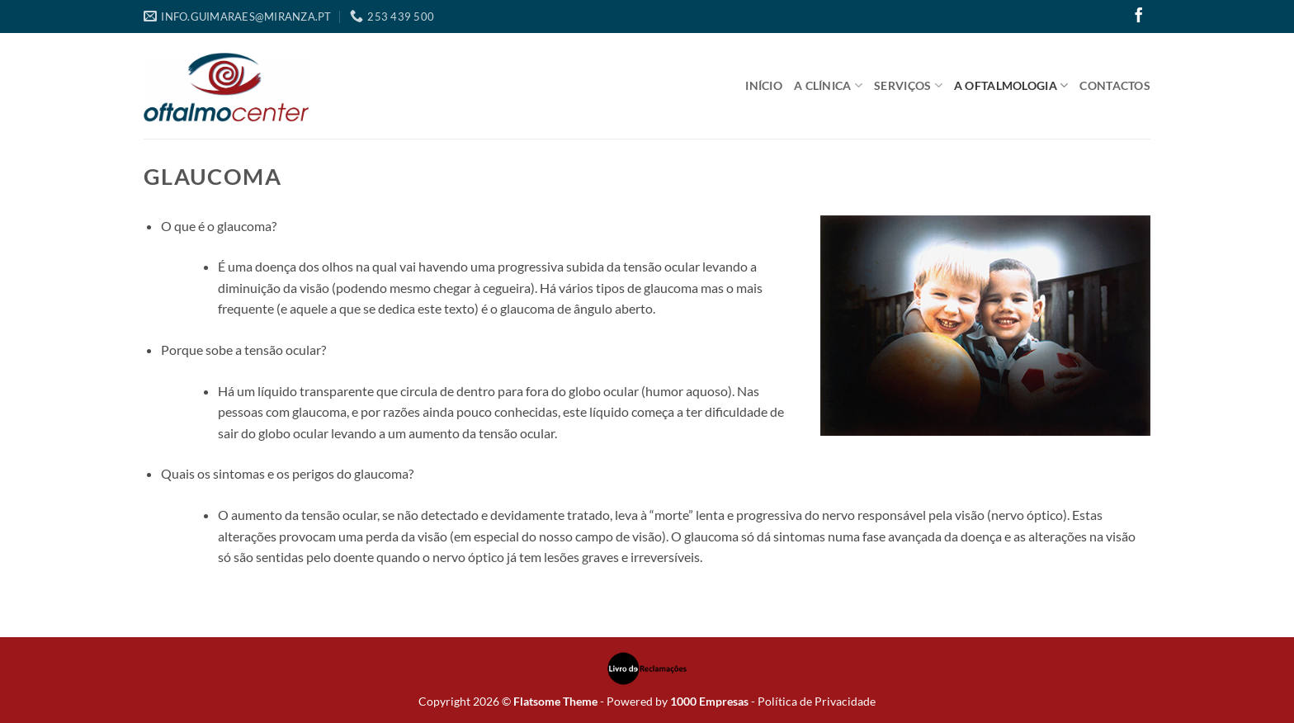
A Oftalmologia (1011, 85)
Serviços (908, 85)
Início (763, 85)
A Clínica (828, 85)
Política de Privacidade (817, 701)
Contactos (1114, 85)
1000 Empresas (709, 701)
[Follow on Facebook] (1138, 16)
